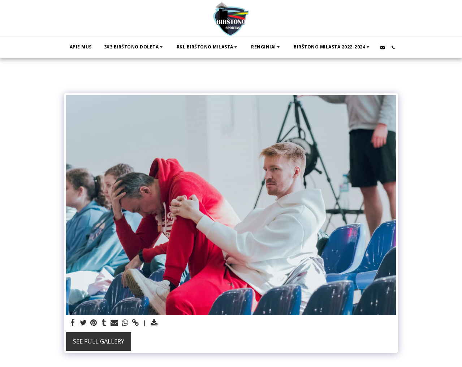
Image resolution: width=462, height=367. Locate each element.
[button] (134, 47)
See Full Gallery (98, 341)
